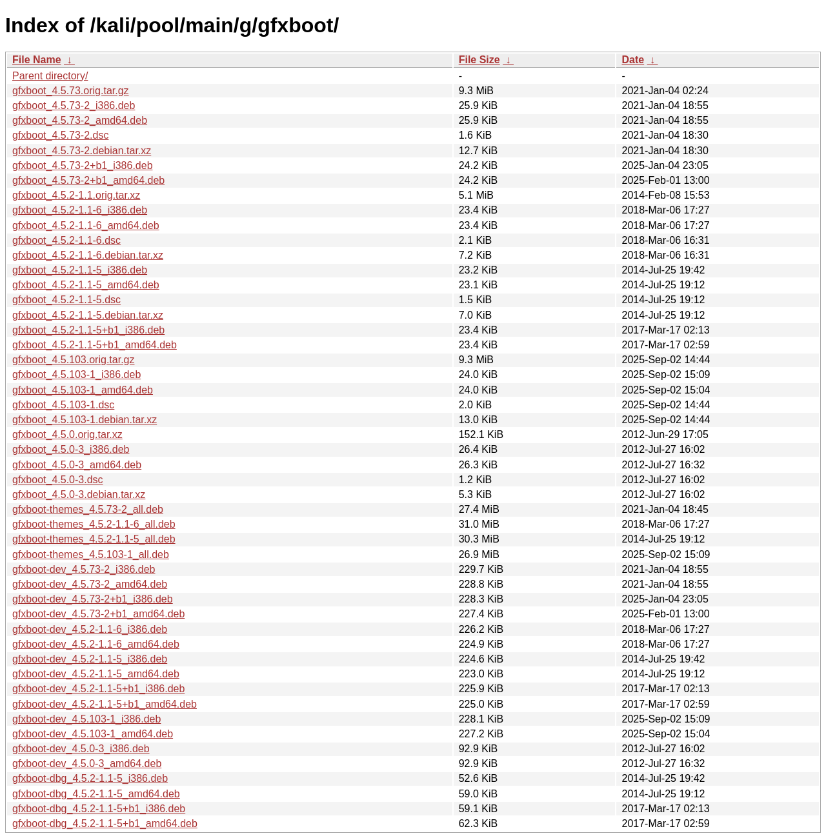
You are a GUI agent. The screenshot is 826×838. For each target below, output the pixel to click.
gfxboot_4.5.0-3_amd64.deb (76, 464)
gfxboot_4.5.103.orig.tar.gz (73, 359)
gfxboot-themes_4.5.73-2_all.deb (87, 509)
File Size (479, 59)
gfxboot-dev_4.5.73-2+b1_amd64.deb (98, 613)
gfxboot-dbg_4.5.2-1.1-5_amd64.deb (96, 793)
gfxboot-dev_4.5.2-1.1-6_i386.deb (89, 629)
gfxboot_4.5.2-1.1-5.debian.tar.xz (87, 315)
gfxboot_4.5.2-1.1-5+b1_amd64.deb (94, 344)
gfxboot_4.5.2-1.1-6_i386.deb (79, 210)
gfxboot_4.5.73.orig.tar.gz (70, 90)
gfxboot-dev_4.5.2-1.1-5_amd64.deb (95, 673)
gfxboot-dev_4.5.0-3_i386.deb (81, 748)
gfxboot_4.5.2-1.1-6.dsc (66, 240)
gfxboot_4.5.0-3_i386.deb (70, 449)
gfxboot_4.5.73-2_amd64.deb (79, 120)
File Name (36, 59)
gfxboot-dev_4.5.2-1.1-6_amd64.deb (95, 644)
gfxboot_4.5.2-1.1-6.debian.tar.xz (87, 255)
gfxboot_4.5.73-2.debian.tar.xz (81, 150)
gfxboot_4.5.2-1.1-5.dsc (66, 299)
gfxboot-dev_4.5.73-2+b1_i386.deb (92, 599)
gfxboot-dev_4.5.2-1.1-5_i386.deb (89, 658)
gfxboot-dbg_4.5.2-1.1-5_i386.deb (90, 778)
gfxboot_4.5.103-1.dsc (63, 404)
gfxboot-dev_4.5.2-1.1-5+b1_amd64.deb (104, 704)
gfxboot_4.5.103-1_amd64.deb (82, 389)
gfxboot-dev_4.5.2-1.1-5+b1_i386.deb (98, 688)
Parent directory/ (50, 75)
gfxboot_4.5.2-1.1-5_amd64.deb (85, 284)
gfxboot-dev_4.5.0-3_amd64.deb (86, 763)
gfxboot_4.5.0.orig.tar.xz (67, 434)
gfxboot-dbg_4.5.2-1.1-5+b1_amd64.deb (104, 823)
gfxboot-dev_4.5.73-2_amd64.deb (89, 584)
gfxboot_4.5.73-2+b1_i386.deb (82, 165)
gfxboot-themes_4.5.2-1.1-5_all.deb (94, 539)
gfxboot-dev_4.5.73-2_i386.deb (84, 569)
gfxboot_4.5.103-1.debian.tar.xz (84, 419)
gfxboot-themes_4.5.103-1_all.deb (90, 554)
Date (632, 59)
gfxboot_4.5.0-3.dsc (57, 479)
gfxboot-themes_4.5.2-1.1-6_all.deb (94, 524)
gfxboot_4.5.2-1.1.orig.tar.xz (76, 195)
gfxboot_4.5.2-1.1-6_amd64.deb (85, 225)
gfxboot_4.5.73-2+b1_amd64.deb (88, 180)
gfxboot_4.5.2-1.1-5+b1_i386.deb (88, 329)
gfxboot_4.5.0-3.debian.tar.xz (78, 494)
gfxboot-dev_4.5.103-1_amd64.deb (92, 733)
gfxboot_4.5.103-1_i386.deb (76, 374)
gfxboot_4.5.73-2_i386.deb (73, 105)
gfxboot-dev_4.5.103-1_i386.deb (86, 718)
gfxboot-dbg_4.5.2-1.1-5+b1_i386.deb (98, 808)
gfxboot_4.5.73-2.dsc (60, 135)
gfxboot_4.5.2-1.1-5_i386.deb (79, 269)
